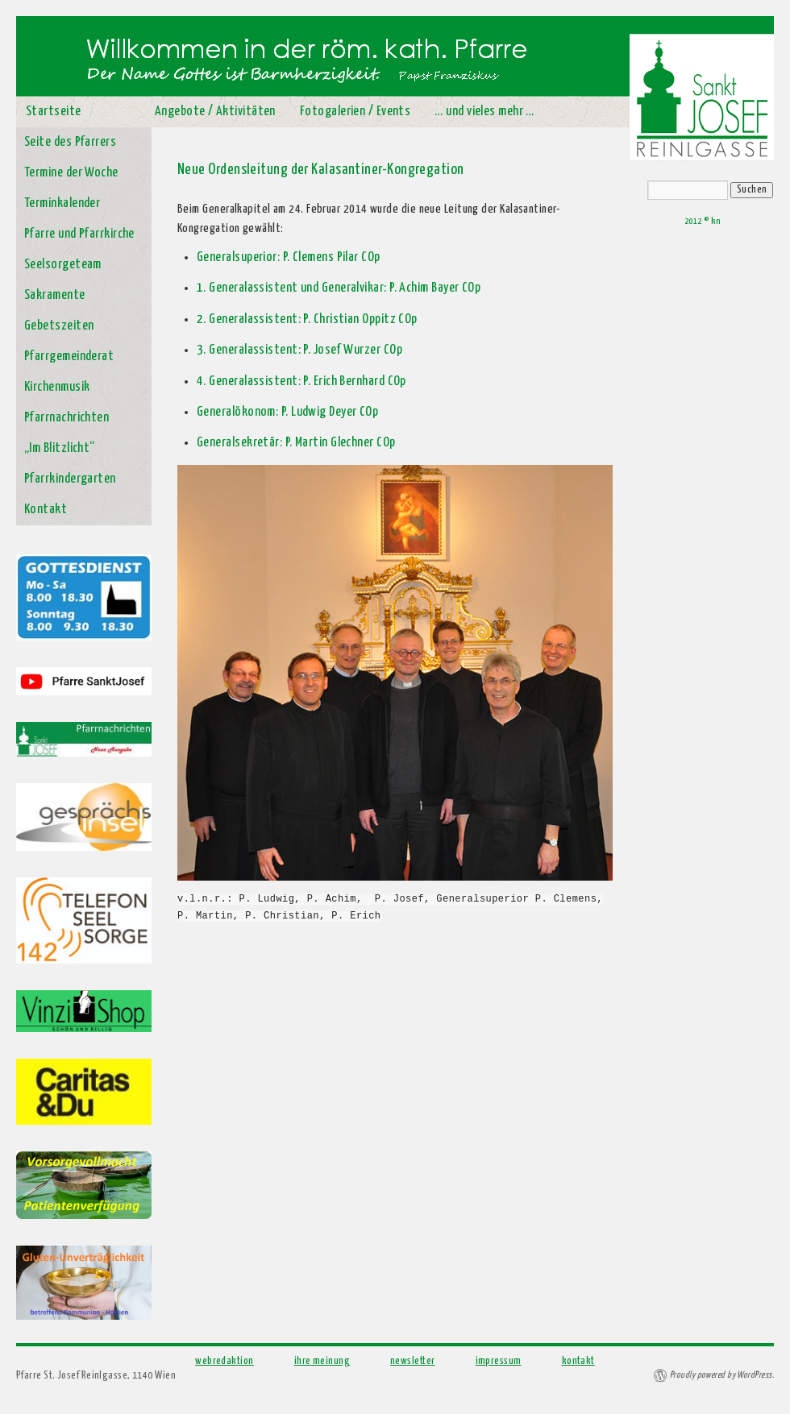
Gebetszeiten (59, 326)
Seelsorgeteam (63, 265)
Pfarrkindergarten (70, 479)
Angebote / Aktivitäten (215, 111)
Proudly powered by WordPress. (722, 1374)
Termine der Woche (71, 173)
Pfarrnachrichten (66, 418)
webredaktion (224, 1361)
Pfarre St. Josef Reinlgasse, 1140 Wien (96, 1375)
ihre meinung (322, 1361)
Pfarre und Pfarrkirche (79, 234)
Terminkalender (62, 203)
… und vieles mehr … (484, 111)
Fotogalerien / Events (355, 111)
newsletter (412, 1361)
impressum (499, 1361)
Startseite (53, 111)
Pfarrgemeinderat (69, 356)
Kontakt (45, 509)
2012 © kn (702, 221)
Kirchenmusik (56, 387)
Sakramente (54, 295)
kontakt (578, 1361)
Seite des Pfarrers (70, 142)
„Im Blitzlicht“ (59, 448)
